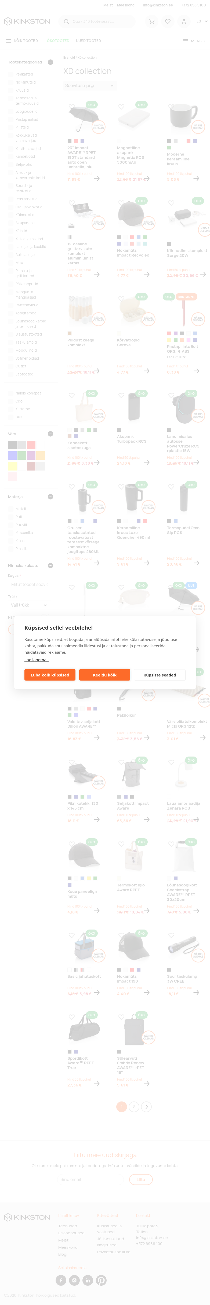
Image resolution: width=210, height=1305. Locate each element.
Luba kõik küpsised (50, 675)
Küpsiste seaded (159, 675)
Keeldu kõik (105, 675)
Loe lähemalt (36, 659)
